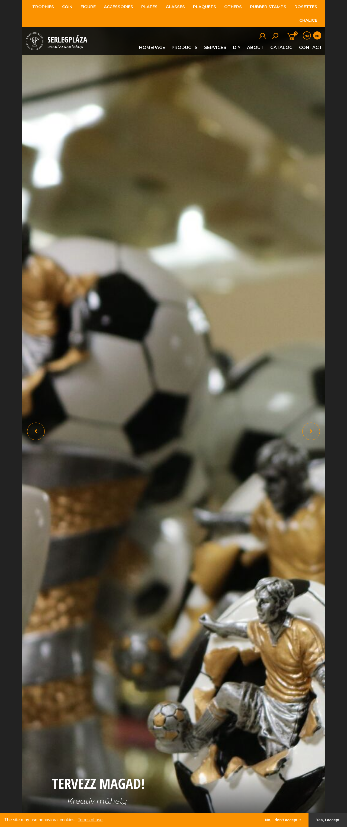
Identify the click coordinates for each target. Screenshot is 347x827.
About (255, 47)
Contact (310, 47)
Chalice (308, 20)
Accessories (118, 6)
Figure (88, 6)
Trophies (43, 6)
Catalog (281, 47)
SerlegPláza (67, 41)
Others (233, 6)
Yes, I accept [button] (327, 820)
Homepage (152, 47)
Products (185, 47)
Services (215, 47)
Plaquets (204, 6)
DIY (236, 47)
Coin (67, 6)
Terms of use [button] (90, 820)
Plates (149, 6)
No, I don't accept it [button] (283, 820)
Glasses (175, 6)
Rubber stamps (268, 6)
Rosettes (305, 6)
